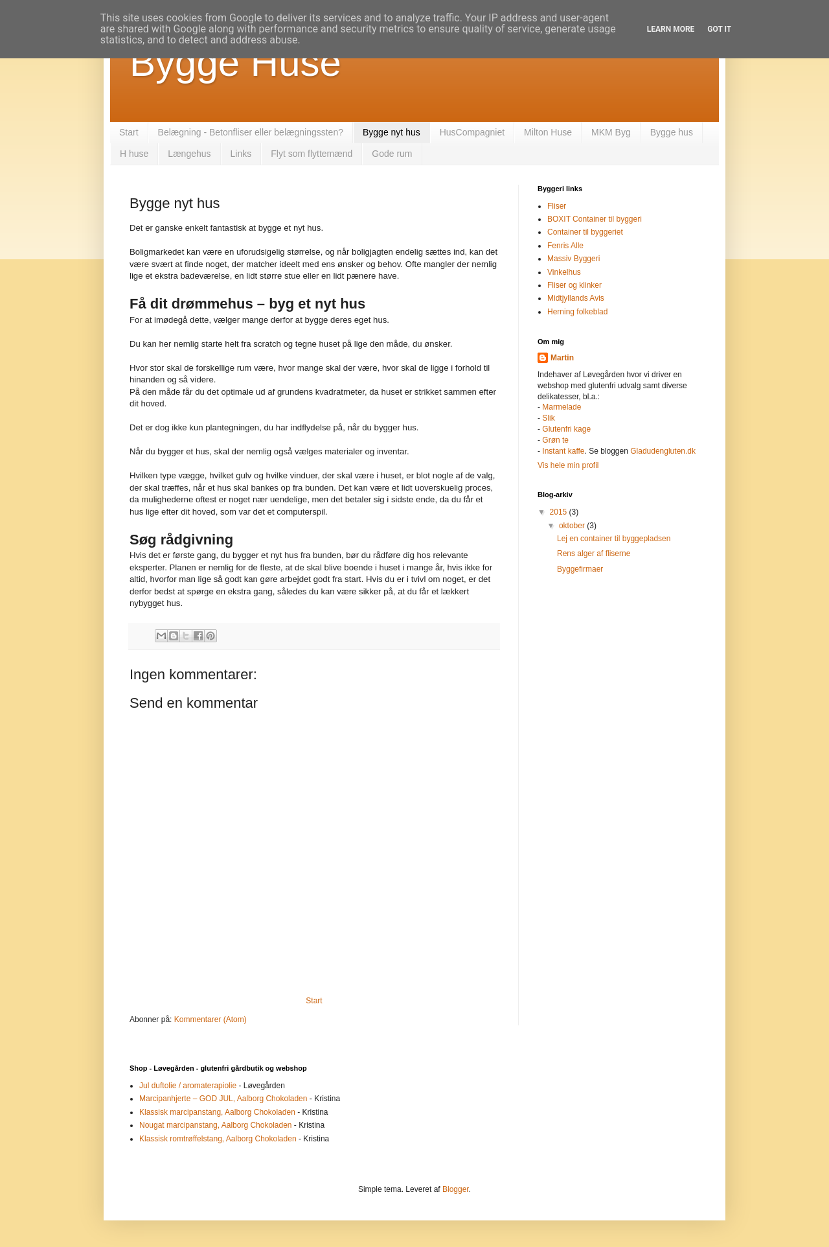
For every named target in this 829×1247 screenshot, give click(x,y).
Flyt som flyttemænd (311, 153)
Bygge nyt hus (391, 132)
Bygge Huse (235, 62)
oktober (573, 525)
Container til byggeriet (585, 232)
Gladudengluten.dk (663, 451)
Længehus (189, 153)
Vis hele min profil (568, 465)
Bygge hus (671, 132)
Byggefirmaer (580, 569)
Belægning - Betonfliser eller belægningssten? (250, 132)
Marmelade (561, 407)
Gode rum (392, 153)
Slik (548, 418)
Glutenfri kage (566, 429)
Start (129, 132)
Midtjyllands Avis (575, 298)
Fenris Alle (565, 245)
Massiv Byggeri (573, 258)
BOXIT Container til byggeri (594, 219)
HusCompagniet (472, 132)
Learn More (671, 29)
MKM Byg (611, 132)
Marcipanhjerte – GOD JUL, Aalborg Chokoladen (223, 1098)
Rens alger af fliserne (593, 553)
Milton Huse (548, 132)
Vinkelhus (564, 272)
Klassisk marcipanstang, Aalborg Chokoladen (217, 1112)
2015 (559, 512)
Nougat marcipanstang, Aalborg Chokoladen (215, 1125)
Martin (562, 357)
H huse (134, 153)
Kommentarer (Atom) (210, 1019)
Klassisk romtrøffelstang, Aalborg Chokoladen (218, 1138)
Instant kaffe (563, 451)
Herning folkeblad (577, 311)
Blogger (455, 1189)
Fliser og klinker (574, 285)
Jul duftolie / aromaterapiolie (187, 1085)
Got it (719, 29)
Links (241, 153)
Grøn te (555, 440)
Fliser (556, 206)
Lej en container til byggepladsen (613, 538)
